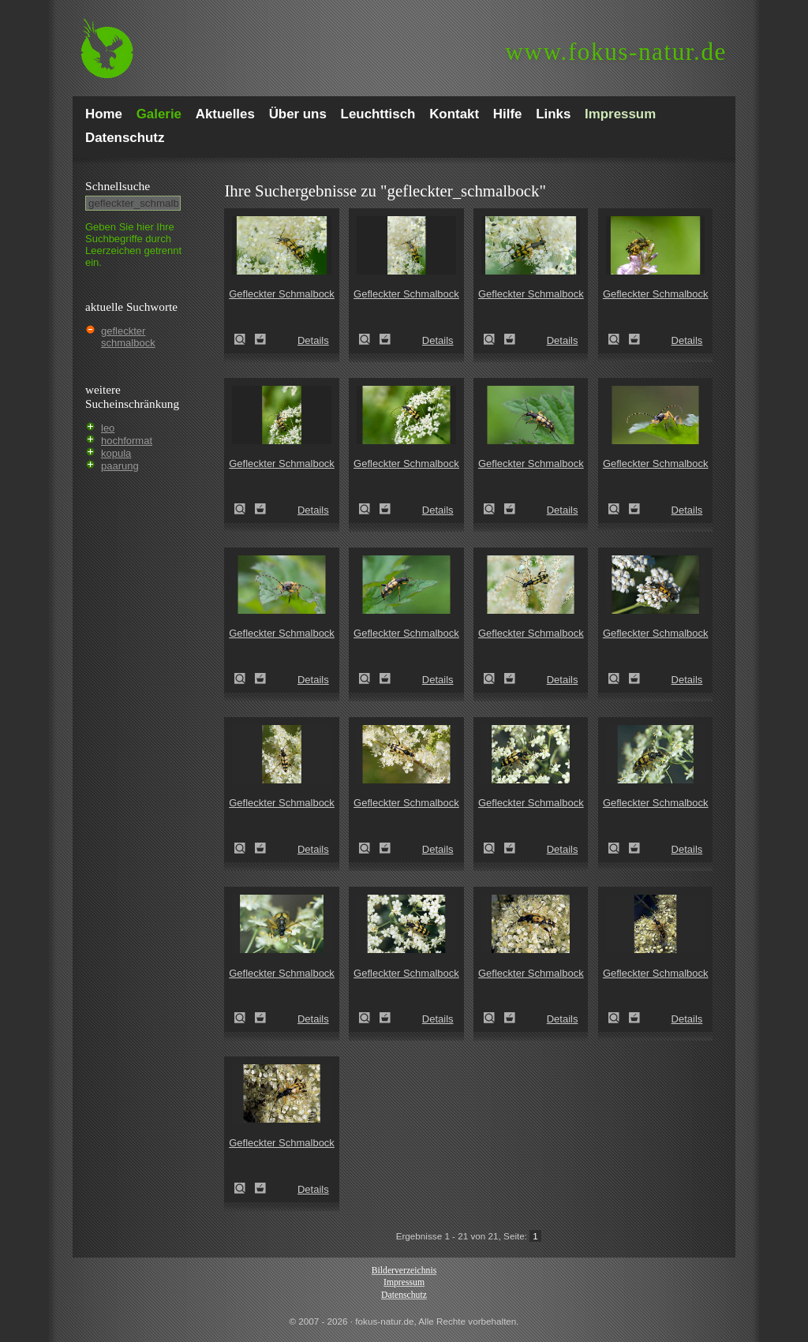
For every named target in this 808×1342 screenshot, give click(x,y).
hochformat (126, 441)
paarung (120, 466)
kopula (116, 453)
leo (107, 428)
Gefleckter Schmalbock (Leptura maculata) (244, 339)
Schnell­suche (117, 186)
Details (313, 340)
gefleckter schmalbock (128, 337)
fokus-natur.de (616, 51)
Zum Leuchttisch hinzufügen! (260, 339)
